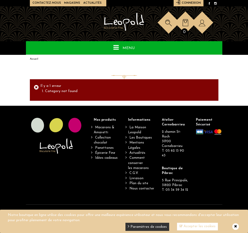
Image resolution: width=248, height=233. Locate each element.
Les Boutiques (140, 137)
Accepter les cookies (197, 226)
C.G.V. (134, 173)
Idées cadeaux (106, 158)
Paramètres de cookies (147, 226)
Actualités (92, 3)
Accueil (34, 58)
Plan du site (138, 183)
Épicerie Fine (105, 153)
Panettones (104, 148)
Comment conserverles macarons (138, 163)
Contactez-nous (46, 3)
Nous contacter (141, 188)
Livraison (136, 178)
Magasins (72, 3)
